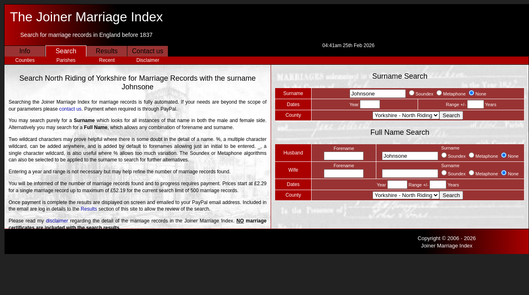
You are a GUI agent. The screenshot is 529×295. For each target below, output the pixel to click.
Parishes (66, 60)
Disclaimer (147, 60)
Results (107, 51)
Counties (24, 60)
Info (24, 51)
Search (66, 51)
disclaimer (57, 221)
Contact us (147, 51)
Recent (107, 60)
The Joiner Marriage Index (86, 16)
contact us (70, 109)
